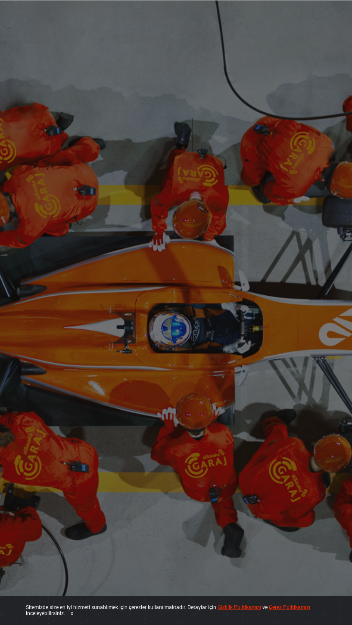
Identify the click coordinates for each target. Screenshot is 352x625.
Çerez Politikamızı (289, 606)
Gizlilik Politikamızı (239, 606)
